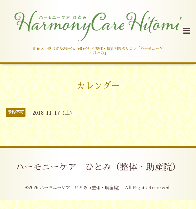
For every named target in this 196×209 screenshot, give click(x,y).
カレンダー (98, 86)
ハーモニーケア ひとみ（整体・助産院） (98, 167)
